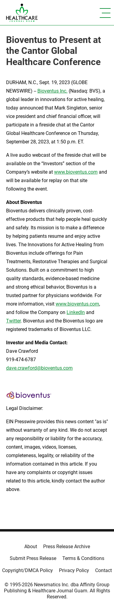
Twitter (13, 321)
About (30, 546)
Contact (103, 570)
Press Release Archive (66, 546)
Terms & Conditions (83, 558)
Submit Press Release (33, 558)
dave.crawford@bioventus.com (39, 368)
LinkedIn (76, 312)
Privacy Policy (74, 570)
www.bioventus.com (76, 172)
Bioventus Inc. (52, 91)
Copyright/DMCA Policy (27, 570)
